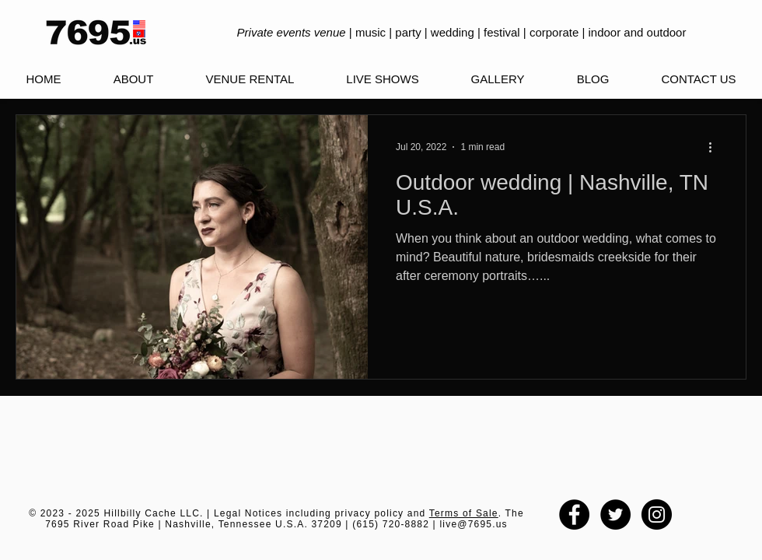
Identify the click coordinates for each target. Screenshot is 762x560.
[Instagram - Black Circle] (656, 514)
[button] (382, 79)
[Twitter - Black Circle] (615, 514)
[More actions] (715, 147)
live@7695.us (473, 524)
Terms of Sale (463, 513)
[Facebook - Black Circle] (574, 514)
